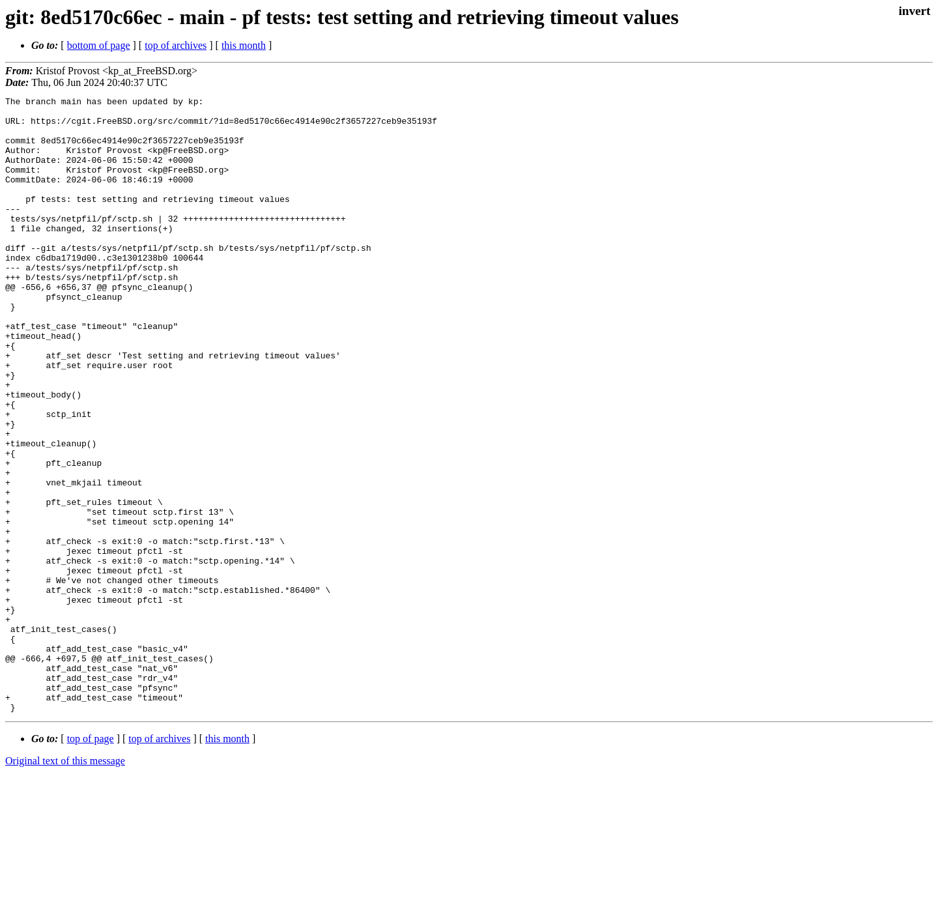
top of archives (175, 45)
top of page (90, 861)
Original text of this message (65, 883)
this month (243, 45)
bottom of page (98, 45)
